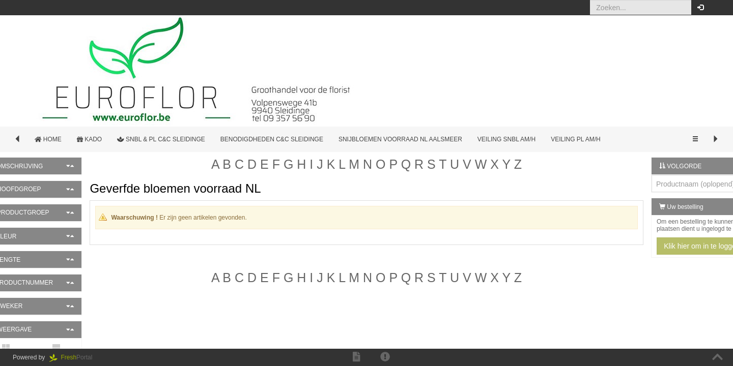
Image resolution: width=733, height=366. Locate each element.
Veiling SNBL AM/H (506, 139)
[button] (717, 7)
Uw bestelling (656, 206)
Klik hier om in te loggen (677, 246)
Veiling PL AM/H (576, 139)
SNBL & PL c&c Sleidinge (161, 139)
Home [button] (48, 139)
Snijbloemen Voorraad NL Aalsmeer (400, 139)
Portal (74, 357)
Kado (89, 139)
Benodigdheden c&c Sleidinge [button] (271, 139)
